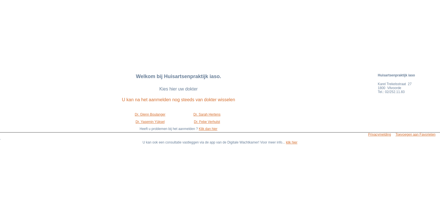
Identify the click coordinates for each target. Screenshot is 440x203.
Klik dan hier (208, 129)
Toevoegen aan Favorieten (415, 134)
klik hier (292, 142)
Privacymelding (379, 134)
